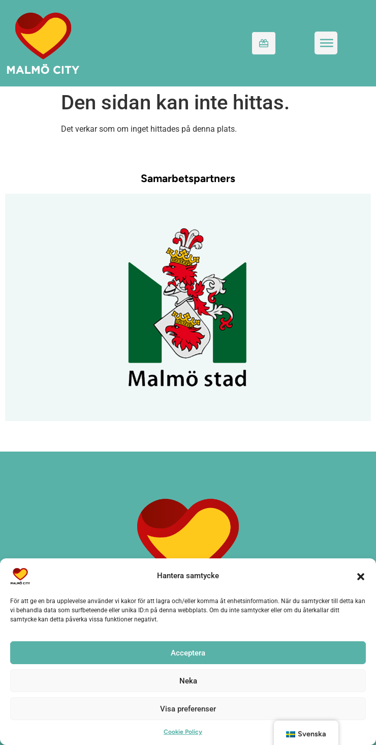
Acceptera (188, 653)
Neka (188, 681)
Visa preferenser (188, 708)
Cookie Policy (183, 731)
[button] (361, 576)
